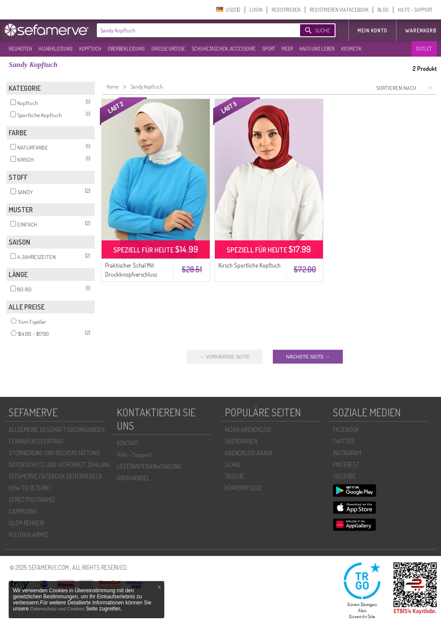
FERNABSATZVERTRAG (36, 441)
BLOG (383, 9)
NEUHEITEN (20, 48)
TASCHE (234, 476)
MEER (287, 48)
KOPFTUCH (90, 48)
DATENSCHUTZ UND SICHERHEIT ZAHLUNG (59, 464)
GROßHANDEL (133, 478)
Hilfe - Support (134, 454)
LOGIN (255, 9)
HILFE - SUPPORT (415, 9)
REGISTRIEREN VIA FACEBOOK (339, 9)
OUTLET (423, 48)
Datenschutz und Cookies (58, 608)
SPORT (268, 48)
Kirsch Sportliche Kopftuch (249, 265)
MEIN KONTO (372, 30)
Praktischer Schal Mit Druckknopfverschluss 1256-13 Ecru (131, 274)
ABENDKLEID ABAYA (248, 453)
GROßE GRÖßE (168, 48)
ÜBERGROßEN (241, 441)
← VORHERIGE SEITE (224, 356)
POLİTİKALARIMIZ (28, 534)
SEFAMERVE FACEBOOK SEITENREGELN (55, 476)
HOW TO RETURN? (30, 488)
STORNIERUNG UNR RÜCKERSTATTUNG (54, 453)
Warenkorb (421, 30)
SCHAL (233, 464)
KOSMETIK (351, 48)
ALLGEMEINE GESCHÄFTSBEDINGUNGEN (57, 429)
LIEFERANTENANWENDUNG (149, 466)
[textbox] (191, 30)
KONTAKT (128, 443)
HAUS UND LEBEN (317, 48)
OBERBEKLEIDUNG (126, 48)
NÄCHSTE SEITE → (307, 356)
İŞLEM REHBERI (26, 523)
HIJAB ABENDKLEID (248, 429)
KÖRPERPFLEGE (243, 488)
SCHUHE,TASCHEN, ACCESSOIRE (224, 48)
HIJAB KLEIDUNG (55, 48)
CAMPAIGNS (23, 511)
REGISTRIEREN (286, 9)
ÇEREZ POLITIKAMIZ (32, 499)
